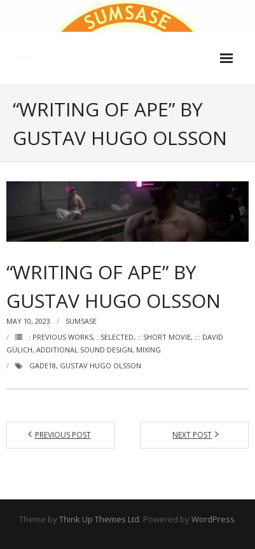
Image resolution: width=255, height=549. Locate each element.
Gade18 (42, 365)
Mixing (148, 349)
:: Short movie (164, 337)
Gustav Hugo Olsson (100, 365)
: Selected (115, 337)
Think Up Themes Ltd (99, 519)
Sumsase (81, 321)
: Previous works (61, 337)
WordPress (213, 519)
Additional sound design (84, 349)
